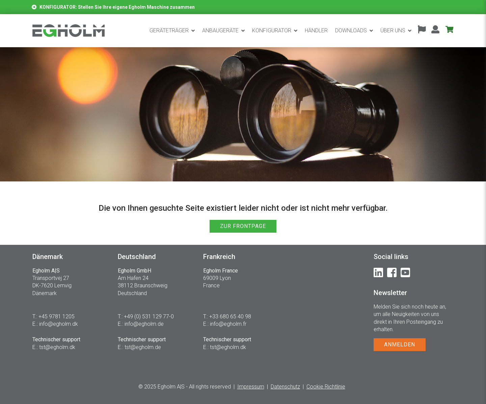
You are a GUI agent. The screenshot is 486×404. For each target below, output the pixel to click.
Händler (316, 30)
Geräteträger (169, 30)
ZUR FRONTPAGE (243, 226)
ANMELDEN (399, 344)
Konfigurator (271, 30)
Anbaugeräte (220, 30)
